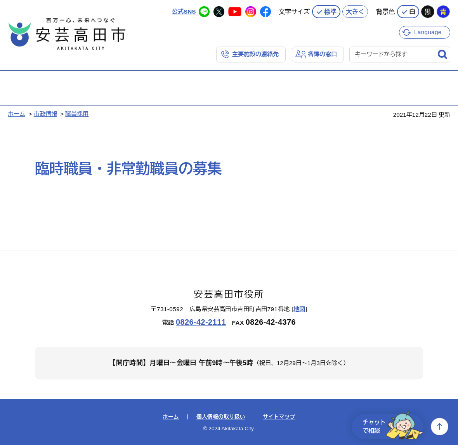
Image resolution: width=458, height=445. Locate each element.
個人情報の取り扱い (220, 417)
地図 (299, 309)
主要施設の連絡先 (255, 54)
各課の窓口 (322, 54)
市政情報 (45, 114)
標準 (330, 11)
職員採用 (76, 114)
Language (428, 32)
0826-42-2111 (201, 322)
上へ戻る (439, 426)
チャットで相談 (393, 426)
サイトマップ (279, 417)
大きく (355, 11)
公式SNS (184, 11)
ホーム (16, 114)
